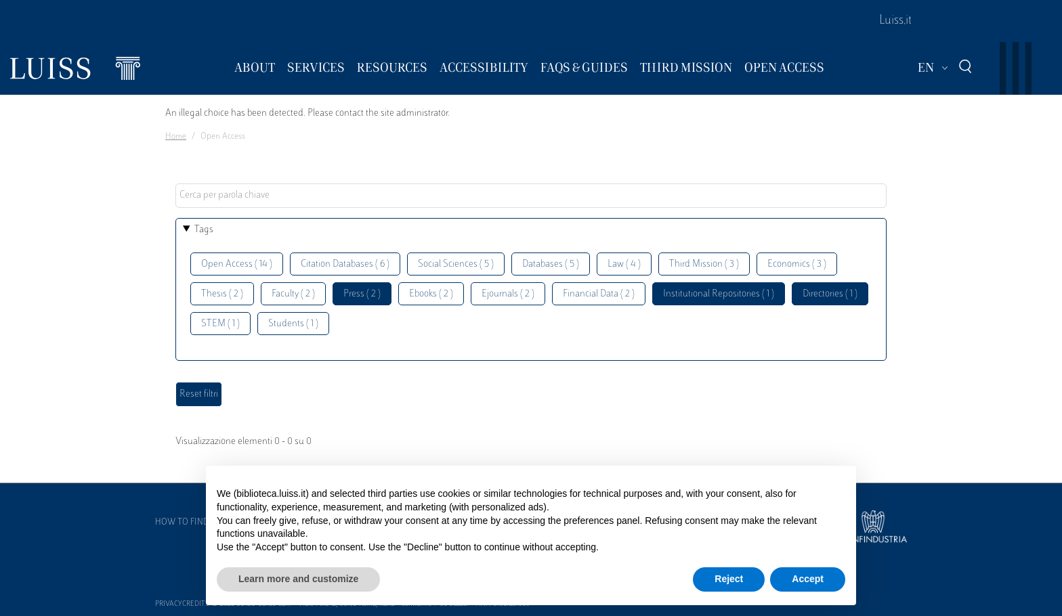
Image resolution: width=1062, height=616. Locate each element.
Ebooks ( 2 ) (431, 294)
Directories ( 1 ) (830, 294)
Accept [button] (808, 578)
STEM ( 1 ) (220, 324)
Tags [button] (203, 230)
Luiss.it (895, 21)
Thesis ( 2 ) (222, 294)
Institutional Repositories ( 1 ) (718, 294)
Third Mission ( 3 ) (704, 264)
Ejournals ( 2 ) (508, 294)
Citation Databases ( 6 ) (345, 264)
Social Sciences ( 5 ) (456, 264)
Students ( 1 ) (293, 324)
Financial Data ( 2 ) (599, 294)
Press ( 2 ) (362, 294)
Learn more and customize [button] (298, 578)
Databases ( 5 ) (550, 264)
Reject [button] (729, 578)
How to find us (188, 523)
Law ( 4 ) (624, 264)
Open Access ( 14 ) (236, 264)
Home (175, 137)
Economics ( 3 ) (796, 264)
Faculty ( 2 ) (293, 294)
